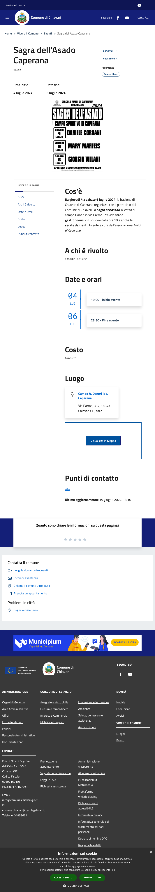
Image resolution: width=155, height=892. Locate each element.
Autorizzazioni (87, 727)
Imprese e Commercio (53, 715)
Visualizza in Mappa (103, 440)
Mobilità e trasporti (52, 722)
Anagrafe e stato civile (54, 702)
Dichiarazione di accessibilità (88, 806)
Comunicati (123, 709)
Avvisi (120, 715)
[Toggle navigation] (7, 17)
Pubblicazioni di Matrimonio (88, 782)
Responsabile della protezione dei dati (89, 847)
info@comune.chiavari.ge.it (20, 800)
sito (67, 489)
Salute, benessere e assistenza (90, 718)
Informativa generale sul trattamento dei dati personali (93, 826)
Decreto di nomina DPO (92, 838)
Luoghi (120, 733)
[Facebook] (116, 17)
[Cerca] (147, 17)
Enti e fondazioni (12, 722)
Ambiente (84, 709)
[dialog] (77, 870)
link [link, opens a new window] (113, 869)
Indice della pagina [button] (28, 185)
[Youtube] (125, 17)
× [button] (150, 852)
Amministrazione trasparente (89, 764)
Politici (6, 729)
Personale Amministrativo (18, 735)
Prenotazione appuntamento (49, 764)
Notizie (120, 702)
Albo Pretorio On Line (91, 773)
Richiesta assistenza (53, 786)
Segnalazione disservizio (55, 773)
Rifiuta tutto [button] (92, 877)
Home (8, 33)
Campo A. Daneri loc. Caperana (93, 396)
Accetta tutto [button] (63, 877)
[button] (77, 886)
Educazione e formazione (93, 702)
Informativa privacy (90, 815)
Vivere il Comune (28, 33)
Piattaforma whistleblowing (87, 794)
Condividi (110, 51)
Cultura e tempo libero (54, 709)
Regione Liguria (15, 5)
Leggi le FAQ (48, 780)
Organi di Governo (13, 702)
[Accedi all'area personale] (139, 5)
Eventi (48, 33)
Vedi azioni (111, 59)
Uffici (5, 715)
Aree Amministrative (15, 709)
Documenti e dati (13, 742)
